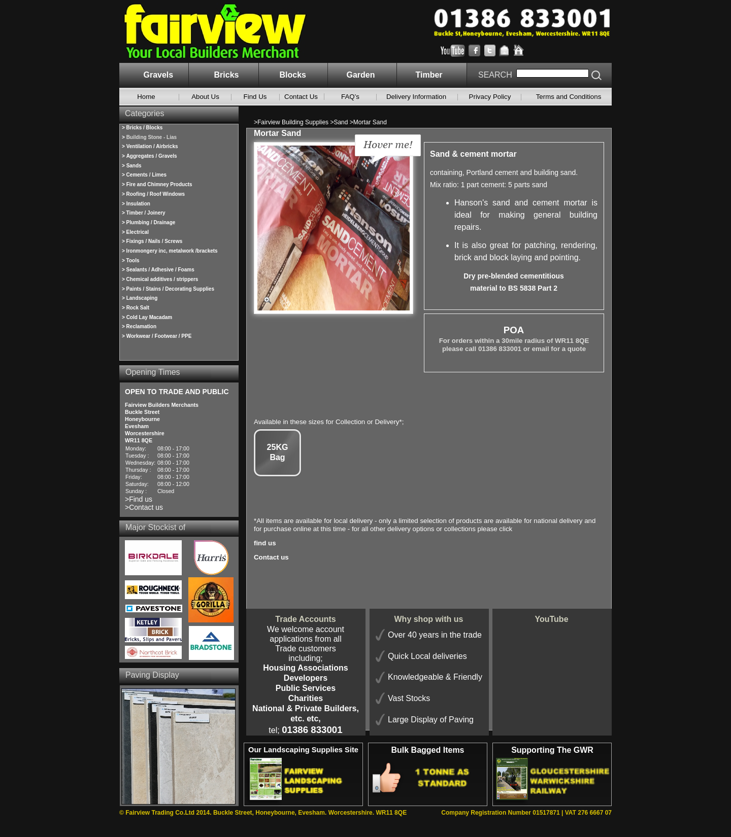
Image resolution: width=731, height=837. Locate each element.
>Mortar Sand (368, 122)
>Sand (339, 122)
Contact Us (301, 96)
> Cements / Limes (144, 175)
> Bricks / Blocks (142, 127)
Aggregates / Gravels (151, 156)
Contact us (271, 557)
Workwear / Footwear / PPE (159, 336)
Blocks (293, 75)
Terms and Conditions (569, 96)
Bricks (226, 75)
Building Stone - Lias (151, 137)
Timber (429, 75)
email (540, 349)
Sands (134, 165)
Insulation (138, 203)
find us (265, 543)
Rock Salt (138, 307)
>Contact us (144, 507)
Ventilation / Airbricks (152, 146)
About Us (205, 96)
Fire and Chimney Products (159, 184)
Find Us (255, 96)
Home (146, 96)
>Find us (138, 499)
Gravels (159, 75)
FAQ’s (350, 96)
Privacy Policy (490, 96)
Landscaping (142, 298)
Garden (361, 75)
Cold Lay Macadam (149, 317)
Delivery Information (416, 96)
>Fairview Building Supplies (292, 122)
